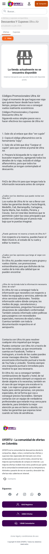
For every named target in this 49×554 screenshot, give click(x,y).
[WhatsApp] (32, 494)
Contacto (9, 479)
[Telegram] (39, 494)
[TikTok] (17, 494)
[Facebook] (10, 494)
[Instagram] (24, 494)
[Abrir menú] (4, 4)
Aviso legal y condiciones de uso (24, 536)
